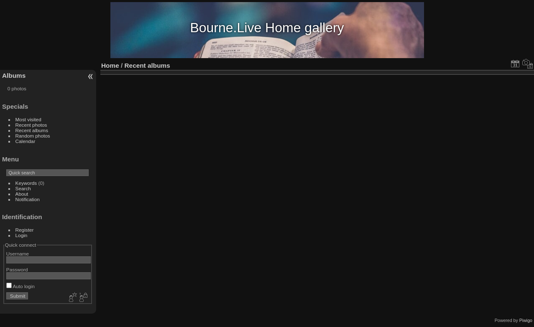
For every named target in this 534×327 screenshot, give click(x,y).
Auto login (20, 286)
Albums (14, 75)
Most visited (28, 119)
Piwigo (525, 320)
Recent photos (31, 125)
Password (17, 269)
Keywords (26, 183)
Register (24, 229)
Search (23, 188)
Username (17, 253)
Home (110, 65)
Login (21, 235)
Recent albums (31, 130)
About (21, 194)
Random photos (32, 135)
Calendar (25, 141)
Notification (27, 199)
